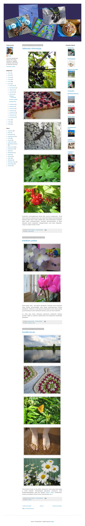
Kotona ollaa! (71, 116)
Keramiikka (10, 134)
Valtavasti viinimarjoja (31, 48)
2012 (9, 83)
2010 (9, 122)
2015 (9, 77)
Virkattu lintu (71, 106)
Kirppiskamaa (11, 136)
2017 (9, 73)
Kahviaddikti (71, 91)
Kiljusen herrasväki (73, 69)
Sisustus (10, 156)
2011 (9, 119)
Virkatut (29, 499)
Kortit (34, 322)
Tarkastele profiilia (10, 66)
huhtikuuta (12, 110)
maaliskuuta (12, 112)
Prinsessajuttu (71, 58)
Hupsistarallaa (71, 80)
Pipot (9, 150)
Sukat (9, 158)
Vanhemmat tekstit (57, 506)
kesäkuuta (12, 106)
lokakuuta (11, 90)
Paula (9, 56)
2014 (9, 79)
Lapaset (10, 140)
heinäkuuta (12, 104)
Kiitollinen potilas (29, 241)
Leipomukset (31, 231)
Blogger (52, 521)
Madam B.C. (71, 48)
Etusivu (42, 506)
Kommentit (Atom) (29, 508)
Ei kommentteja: (39, 229)
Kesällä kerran (28, 332)
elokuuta (11, 94)
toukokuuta (12, 108)
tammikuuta (12, 117)
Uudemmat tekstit (27, 506)
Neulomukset (11, 147)
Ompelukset (11, 149)
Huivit (9, 132)
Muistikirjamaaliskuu (13, 143)
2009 (9, 124)
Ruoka (9, 154)
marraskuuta (12, 87)
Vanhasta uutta (11, 162)
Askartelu (30, 322)
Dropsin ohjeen (50, 492)
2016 (9, 75)
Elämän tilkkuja (72, 164)
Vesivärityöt (10, 163)
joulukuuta (12, 85)
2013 (9, 81)
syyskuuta (12, 92)
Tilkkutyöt (10, 160)
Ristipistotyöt (11, 152)
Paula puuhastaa (42, 8)
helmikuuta (12, 115)
